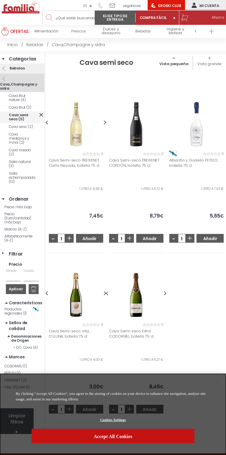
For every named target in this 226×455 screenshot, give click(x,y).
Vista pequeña (173, 64)
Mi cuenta (204, 5)
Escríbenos (114, 5)
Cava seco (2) (21, 126)
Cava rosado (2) (20, 152)
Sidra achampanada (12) (22, 177)
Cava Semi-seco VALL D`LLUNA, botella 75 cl (69, 334)
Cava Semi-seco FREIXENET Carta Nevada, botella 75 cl (74, 163)
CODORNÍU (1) (15, 366)
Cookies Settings (113, 420)
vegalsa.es (132, 5)
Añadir (89, 239)
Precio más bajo (18, 206)
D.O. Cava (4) (25, 347)
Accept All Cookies (113, 436)
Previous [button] (46, 122)
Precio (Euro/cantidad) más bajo (17, 218)
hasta (29, 270)
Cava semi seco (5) (18, 116)
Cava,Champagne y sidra (18, 86)
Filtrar (16, 254)
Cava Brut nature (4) (17, 97)
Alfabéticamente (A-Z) (18, 238)
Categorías (22, 59)
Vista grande (209, 64)
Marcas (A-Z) (15, 229)
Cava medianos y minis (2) (19, 138)
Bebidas (17, 68)
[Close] (216, 382)
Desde (11, 270)
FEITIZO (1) (12, 373)
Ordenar (19, 199)
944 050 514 (103, 5)
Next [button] (105, 122)
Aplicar (16, 289)
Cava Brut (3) (20, 107)
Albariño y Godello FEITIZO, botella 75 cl (193, 163)
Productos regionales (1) (21, 311)
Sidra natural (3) (19, 163)
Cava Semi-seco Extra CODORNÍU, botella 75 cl (131, 334)
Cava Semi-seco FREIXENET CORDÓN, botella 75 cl (134, 163)
